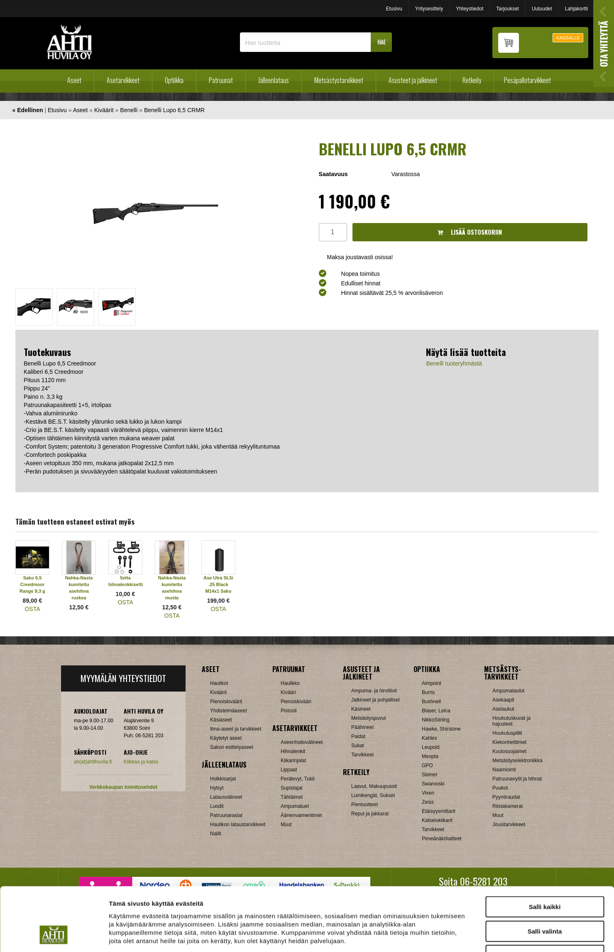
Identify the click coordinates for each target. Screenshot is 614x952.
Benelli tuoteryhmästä (454, 363)
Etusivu (394, 9)
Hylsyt (217, 788)
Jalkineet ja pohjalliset (375, 700)
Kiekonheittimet (509, 742)
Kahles (429, 738)
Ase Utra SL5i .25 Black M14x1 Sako (218, 584)
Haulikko (290, 683)
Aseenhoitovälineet (302, 742)
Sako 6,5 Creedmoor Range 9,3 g (32, 584)
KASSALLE (568, 37)
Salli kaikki (545, 850)
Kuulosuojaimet (509, 751)
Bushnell (431, 701)
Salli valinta (545, 874)
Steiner (430, 775)
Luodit (217, 806)
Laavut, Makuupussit (374, 786)
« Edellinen (27, 110)
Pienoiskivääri (296, 701)
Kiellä (544, 899)
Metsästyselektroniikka (517, 760)
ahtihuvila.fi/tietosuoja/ (174, 900)
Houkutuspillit (507, 733)
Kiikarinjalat (293, 760)
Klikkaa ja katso (141, 762)
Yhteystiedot (469, 9)
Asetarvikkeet (123, 80)
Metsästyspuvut (368, 718)
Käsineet (361, 709)
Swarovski (433, 784)
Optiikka (174, 80)
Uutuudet (542, 9)
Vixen (428, 793)
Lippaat (289, 770)
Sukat (357, 745)
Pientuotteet (364, 804)
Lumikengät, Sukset (373, 795)
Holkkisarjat (223, 779)
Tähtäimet (292, 797)
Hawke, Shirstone (441, 729)
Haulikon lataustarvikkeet (237, 824)
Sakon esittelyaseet (231, 747)
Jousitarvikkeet (508, 824)
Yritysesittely (429, 9)
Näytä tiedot (444, 935)
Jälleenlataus (273, 80)
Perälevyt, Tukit (298, 779)
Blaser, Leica (436, 711)
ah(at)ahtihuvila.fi (93, 762)
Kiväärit (104, 110)
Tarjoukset (507, 9)
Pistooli (289, 711)
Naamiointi (504, 770)
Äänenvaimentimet (301, 815)
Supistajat (292, 788)
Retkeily (471, 80)
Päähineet (362, 727)
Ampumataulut (508, 691)
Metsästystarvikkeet (338, 80)
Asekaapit (503, 700)
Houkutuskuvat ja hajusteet (511, 721)
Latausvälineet (226, 797)
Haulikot (219, 683)
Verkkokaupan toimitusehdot (123, 787)
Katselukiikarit (437, 820)
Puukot (500, 788)
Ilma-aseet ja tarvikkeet (235, 729)
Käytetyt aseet (226, 738)
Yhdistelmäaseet (228, 711)
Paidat (358, 736)
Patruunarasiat (226, 815)
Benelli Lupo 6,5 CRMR (174, 110)
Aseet (74, 80)
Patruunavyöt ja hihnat (517, 779)
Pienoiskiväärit (226, 701)
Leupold (431, 747)
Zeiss (428, 802)
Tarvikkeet (362, 755)
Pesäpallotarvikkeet (527, 80)
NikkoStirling (436, 720)
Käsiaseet (221, 720)
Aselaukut (503, 709)
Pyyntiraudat (506, 797)
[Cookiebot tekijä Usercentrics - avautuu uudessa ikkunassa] (53, 936)
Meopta (430, 756)
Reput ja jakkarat (370, 814)
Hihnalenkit (293, 751)
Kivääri (288, 692)
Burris (428, 692)
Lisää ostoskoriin (470, 232)
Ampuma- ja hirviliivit (374, 691)
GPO (427, 765)
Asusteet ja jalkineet (413, 80)
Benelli (128, 110)
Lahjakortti (576, 9)
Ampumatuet (295, 806)
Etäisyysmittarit (438, 811)
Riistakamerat (507, 806)
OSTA (32, 609)
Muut (286, 824)
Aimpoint (431, 683)
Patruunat (221, 80)
